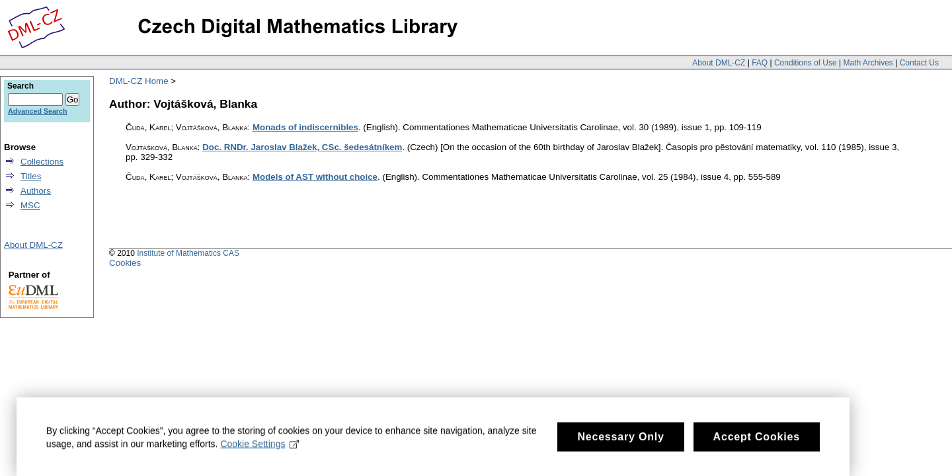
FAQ (760, 62)
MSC (30, 205)
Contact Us (919, 62)
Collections (41, 162)
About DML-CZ (718, 62)
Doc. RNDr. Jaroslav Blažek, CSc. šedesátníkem (302, 147)
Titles (30, 176)
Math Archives (867, 62)
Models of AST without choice (315, 177)
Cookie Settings (260, 454)
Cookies (125, 263)
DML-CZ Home (139, 81)
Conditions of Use (805, 62)
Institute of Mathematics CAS (188, 253)
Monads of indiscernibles (305, 127)
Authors (35, 191)
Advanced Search (37, 111)
